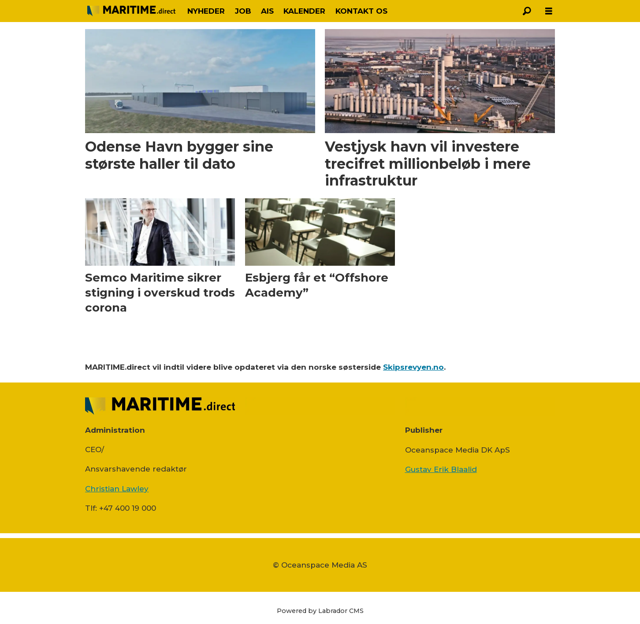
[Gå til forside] (131, 11)
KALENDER (304, 11)
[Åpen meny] (549, 11)
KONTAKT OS (361, 11)
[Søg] (527, 11)
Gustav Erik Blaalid (441, 469)
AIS (267, 11)
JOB (243, 11)
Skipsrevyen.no (413, 367)
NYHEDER (206, 11)
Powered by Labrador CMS (320, 611)
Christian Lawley (117, 488)
